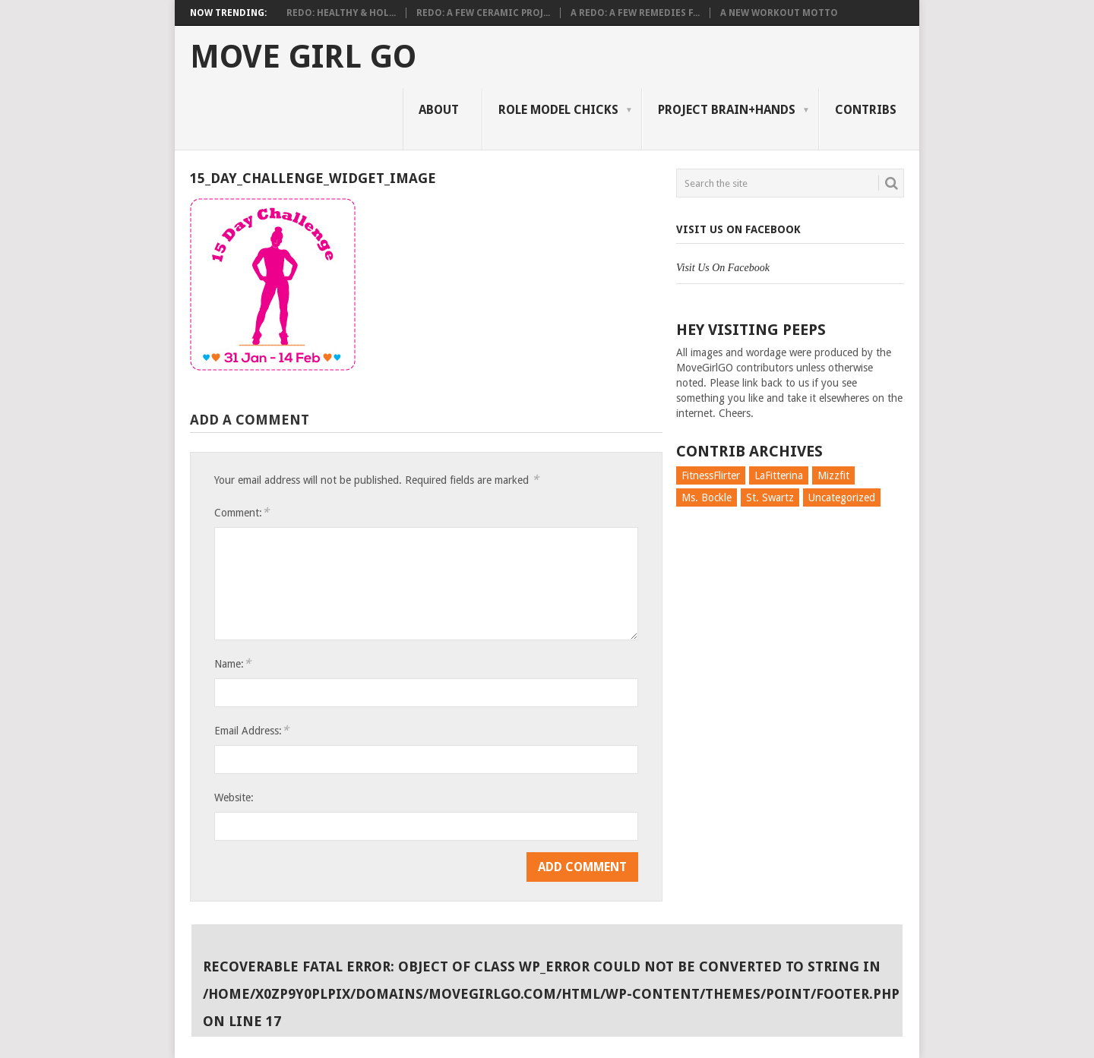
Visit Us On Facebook (738, 229)
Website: (234, 797)
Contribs (865, 110)
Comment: (241, 512)
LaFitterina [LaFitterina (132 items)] (778, 475)
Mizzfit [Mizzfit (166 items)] (833, 475)
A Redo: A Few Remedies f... (635, 13)
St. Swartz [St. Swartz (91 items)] (770, 497)
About (439, 110)
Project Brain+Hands (726, 110)
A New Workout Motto (779, 13)
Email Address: (251, 730)
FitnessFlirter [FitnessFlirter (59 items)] (710, 475)
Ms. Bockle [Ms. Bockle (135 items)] (706, 497)
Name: (232, 663)
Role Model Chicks (558, 110)
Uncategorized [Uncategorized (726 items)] (841, 497)
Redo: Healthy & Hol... (341, 13)
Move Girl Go (303, 57)
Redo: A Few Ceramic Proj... (483, 13)
